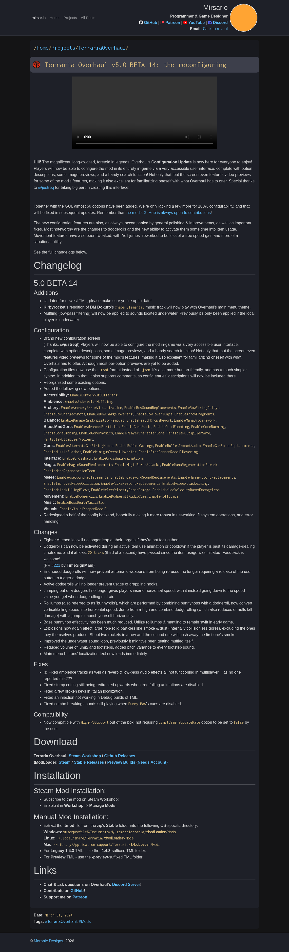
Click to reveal (215, 29)
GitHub (150, 22)
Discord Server (126, 884)
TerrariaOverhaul (102, 47)
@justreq (46, 187)
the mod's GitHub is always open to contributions (168, 213)
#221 (56, 565)
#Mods (85, 921)
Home (54, 18)
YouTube (196, 22)
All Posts (88, 18)
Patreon (172, 22)
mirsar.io (39, 18)
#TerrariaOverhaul (61, 921)
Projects (70, 18)
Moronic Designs (48, 941)
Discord (220, 22)
